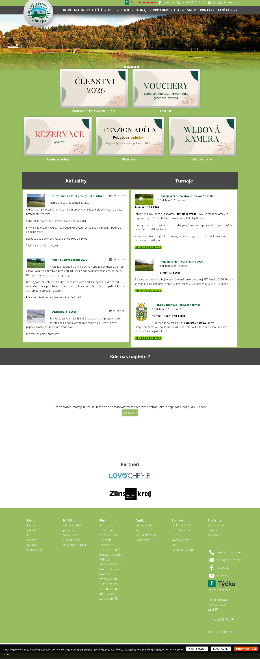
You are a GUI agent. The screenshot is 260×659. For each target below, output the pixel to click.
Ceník (127, 10)
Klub (113, 10)
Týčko (99, 282)
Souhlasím (130, 412)
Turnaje (143, 10)
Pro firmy (162, 10)
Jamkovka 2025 (181, 527)
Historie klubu (108, 590)
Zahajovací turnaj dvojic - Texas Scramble (188, 196)
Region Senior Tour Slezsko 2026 (182, 261)
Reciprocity (142, 541)
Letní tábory (226, 10)
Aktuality (82, 10)
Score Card (70, 536)
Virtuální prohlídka (74, 546)
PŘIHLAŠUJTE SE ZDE (148, 247)
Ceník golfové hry (146, 536)
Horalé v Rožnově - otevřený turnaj (177, 304)
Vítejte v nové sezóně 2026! (70, 259)
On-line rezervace (219, 591)
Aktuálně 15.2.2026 (64, 311)
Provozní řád (71, 541)
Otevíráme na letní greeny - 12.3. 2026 (77, 196)
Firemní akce (216, 527)
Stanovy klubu (108, 580)
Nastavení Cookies (220, 633)
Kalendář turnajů (182, 551)
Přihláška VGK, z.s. (110, 566)
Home (67, 10)
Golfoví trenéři (108, 585)
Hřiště (99, 10)
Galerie (192, 10)
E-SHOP (179, 10)
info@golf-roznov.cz (225, 2)
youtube (221, 577)
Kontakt (207, 10)
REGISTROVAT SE (224, 623)
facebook (169, 2)
